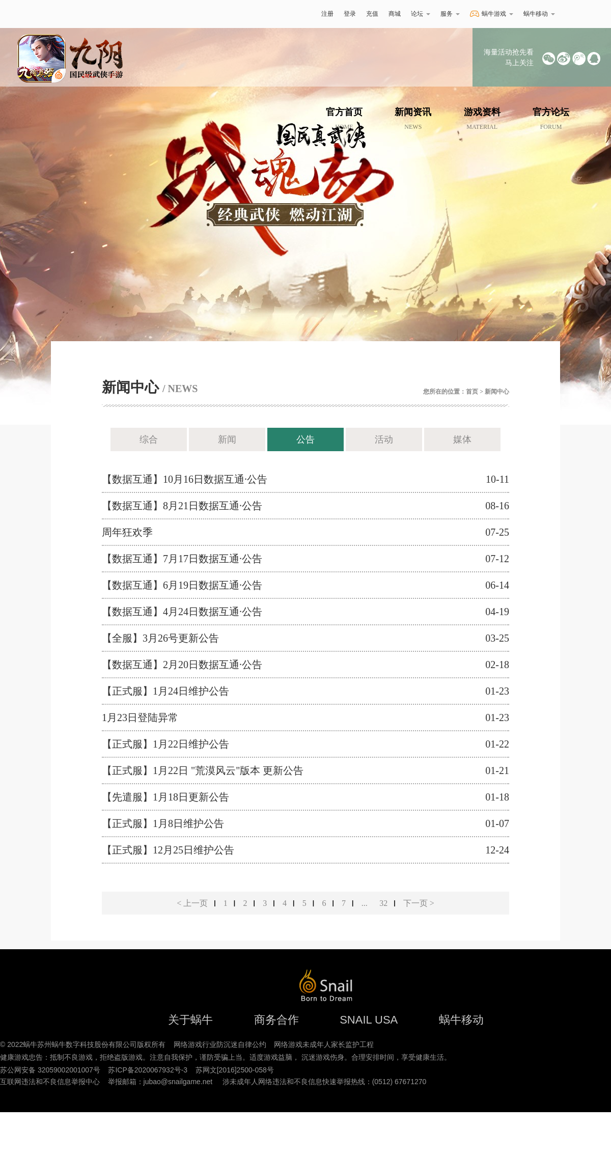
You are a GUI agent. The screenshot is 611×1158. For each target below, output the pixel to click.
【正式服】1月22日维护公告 (165, 744)
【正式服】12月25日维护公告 (168, 850)
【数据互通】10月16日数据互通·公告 (184, 479)
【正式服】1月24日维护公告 (165, 691)
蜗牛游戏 (79, 14)
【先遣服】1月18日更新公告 (165, 797)
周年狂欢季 (127, 532)
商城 (394, 13)
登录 (350, 13)
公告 (305, 439)
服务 (450, 13)
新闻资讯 (413, 118)
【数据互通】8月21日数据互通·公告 (182, 505)
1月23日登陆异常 (140, 717)
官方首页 (344, 118)
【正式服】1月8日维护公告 (163, 823)
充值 (372, 13)
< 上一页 (192, 903)
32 (383, 903)
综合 (149, 439)
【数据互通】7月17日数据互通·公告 (182, 558)
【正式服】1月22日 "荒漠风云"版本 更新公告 (202, 770)
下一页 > (418, 903)
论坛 (420, 13)
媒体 (462, 439)
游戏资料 (482, 118)
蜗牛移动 (539, 13)
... (365, 903)
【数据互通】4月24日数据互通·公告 (182, 611)
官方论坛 (551, 118)
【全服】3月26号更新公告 (160, 638)
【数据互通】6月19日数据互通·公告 (182, 585)
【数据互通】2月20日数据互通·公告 (182, 664)
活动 (384, 439)
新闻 (227, 439)
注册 (327, 13)
